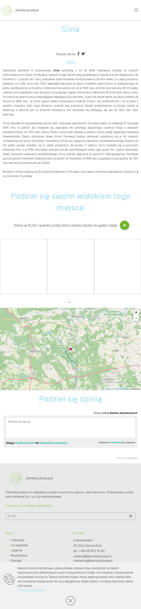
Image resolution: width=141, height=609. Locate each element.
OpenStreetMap (122, 389)
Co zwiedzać (19, 545)
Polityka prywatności (31, 590)
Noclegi (16, 561)
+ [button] (136, 313)
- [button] (136, 318)
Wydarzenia (19, 555)
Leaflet (108, 389)
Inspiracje (17, 540)
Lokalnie (16, 550)
